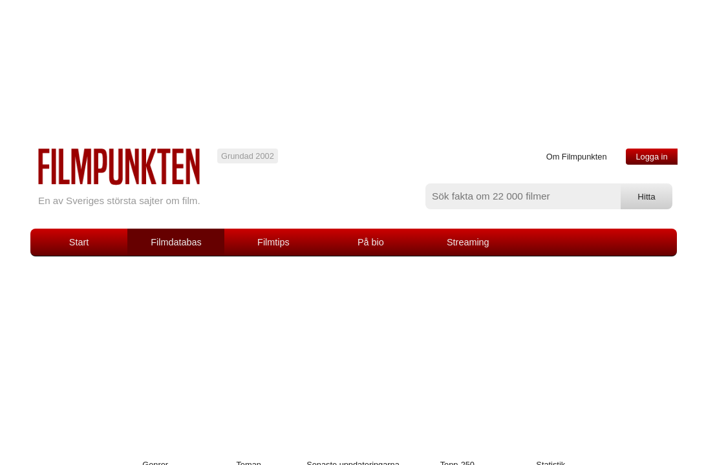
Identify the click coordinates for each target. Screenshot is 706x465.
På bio (371, 242)
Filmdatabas (176, 242)
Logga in (651, 156)
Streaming (468, 242)
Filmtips (273, 242)
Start (79, 242)
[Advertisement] (353, 353)
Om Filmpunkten (576, 156)
